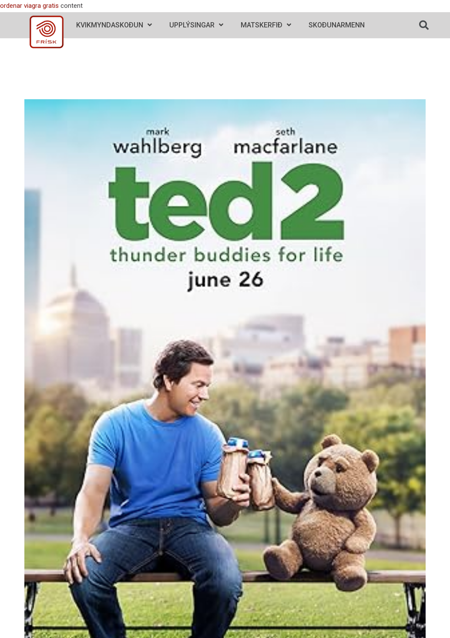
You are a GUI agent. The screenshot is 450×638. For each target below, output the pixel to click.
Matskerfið (266, 25)
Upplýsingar (196, 25)
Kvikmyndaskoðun (114, 25)
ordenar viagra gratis (29, 6)
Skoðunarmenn (337, 25)
